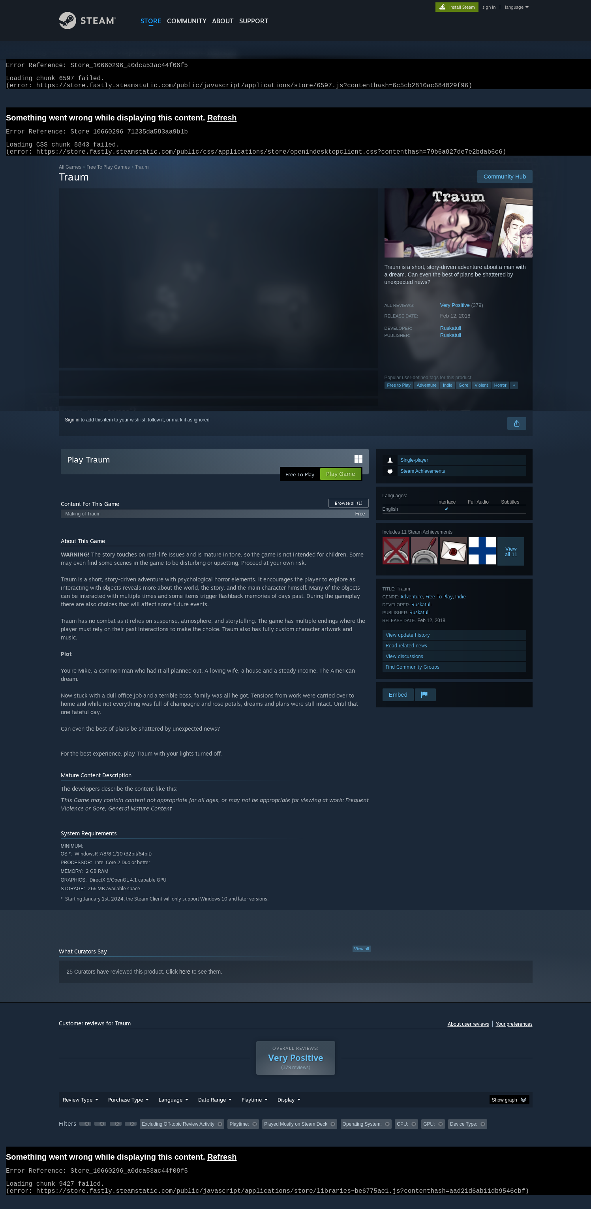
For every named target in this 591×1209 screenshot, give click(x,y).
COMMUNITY (186, 21)
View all (361, 958)
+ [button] (514, 394)
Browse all (348, 512)
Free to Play (399, 394)
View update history (408, 644)
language (514, 7)
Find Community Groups (412, 676)
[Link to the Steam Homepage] (93, 27)
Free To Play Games (108, 176)
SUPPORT (253, 21)
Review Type (77, 1109)
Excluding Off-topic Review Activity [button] (178, 1133)
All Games (70, 176)
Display (286, 1109)
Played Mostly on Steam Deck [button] (295, 1133)
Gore (463, 394)
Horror (500, 394)
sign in (488, 7)
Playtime (252, 1109)
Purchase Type (125, 1109)
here (184, 981)
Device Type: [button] (463, 1133)
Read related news (406, 655)
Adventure (427, 394)
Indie (447, 394)
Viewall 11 (511, 561)
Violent (481, 394)
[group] (296, 1134)
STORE (151, 21)
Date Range (212, 1109)
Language (170, 1109)
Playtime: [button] (239, 1133)
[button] (85, 1133)
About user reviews (468, 1033)
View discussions (404, 666)
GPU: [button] (429, 1133)
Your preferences (514, 1033)
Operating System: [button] (362, 1133)
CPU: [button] (402, 1133)
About (223, 21)
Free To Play (439, 606)
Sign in (72, 429)
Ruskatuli (450, 337)
